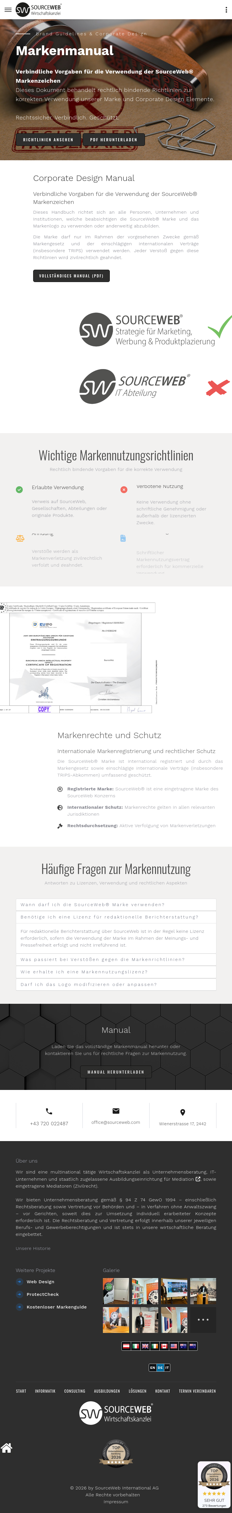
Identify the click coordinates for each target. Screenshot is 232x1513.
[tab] (116, 905)
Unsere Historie (33, 1247)
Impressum (116, 1501)
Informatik (43, 1390)
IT (167, 1367)
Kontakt (164, 1390)
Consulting (73, 1390)
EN (152, 1367)
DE (160, 1367)
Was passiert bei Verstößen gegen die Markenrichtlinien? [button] (106, 959)
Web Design (40, 1281)
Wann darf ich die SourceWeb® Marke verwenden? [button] (96, 905)
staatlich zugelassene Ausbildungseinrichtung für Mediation (129, 1179)
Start (18, 1390)
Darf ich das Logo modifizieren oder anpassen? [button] (92, 984)
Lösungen (138, 1390)
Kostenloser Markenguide (57, 1306)
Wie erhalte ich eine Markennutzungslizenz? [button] (87, 971)
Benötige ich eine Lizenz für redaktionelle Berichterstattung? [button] (113, 917)
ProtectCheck (43, 1293)
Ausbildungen (106, 1390)
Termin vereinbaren (200, 1390)
